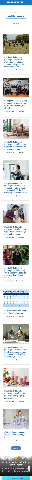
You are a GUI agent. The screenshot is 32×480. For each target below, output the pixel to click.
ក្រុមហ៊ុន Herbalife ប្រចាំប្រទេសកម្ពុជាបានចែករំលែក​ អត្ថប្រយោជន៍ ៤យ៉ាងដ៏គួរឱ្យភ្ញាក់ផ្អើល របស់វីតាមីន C (15, 394)
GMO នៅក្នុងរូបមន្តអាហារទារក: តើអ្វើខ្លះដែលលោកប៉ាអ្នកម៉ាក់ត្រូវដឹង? (14, 434)
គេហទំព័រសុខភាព (15, 2)
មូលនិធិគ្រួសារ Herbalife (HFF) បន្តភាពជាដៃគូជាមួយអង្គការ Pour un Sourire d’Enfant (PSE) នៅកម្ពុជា (15, 104)
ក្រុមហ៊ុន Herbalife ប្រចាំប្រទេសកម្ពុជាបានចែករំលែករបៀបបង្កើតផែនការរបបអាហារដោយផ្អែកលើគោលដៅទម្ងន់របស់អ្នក (15, 146)
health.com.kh (10, 70)
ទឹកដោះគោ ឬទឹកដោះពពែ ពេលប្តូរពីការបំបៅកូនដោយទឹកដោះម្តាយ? (15, 312)
